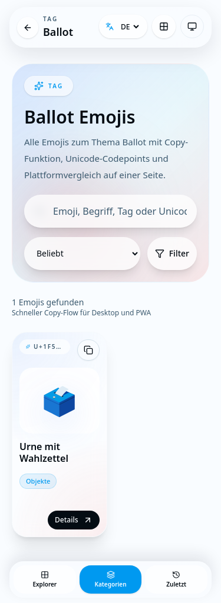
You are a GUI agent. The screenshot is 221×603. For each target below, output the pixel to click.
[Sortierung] (82, 253)
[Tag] (27, 27)
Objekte (38, 481)
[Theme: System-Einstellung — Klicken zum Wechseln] (192, 26)
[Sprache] (129, 26)
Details (73, 520)
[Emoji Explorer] (164, 26)
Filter (172, 253)
